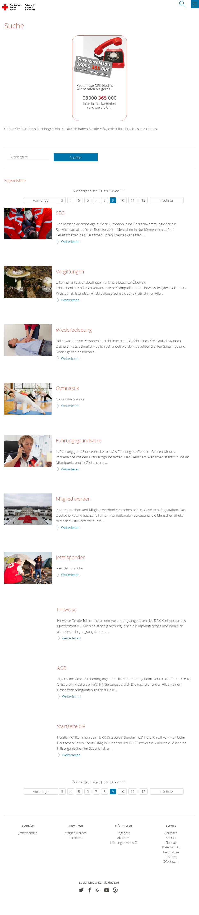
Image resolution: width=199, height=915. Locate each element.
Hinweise (66, 610)
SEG (60, 213)
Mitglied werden (73, 499)
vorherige (40, 200)
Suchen (75, 157)
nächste (166, 200)
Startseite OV (71, 726)
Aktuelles (123, 838)
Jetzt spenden (71, 557)
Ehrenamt (75, 838)
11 (133, 200)
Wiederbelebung (74, 330)
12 (143, 200)
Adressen (170, 833)
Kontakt (171, 838)
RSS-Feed (170, 857)
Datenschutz (171, 847)
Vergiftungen (70, 272)
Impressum (171, 852)
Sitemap (171, 843)
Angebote (123, 833)
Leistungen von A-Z (123, 843)
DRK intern (170, 861)
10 (122, 200)
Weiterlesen (70, 241)
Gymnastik (67, 388)
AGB (61, 668)
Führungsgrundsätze (78, 441)
